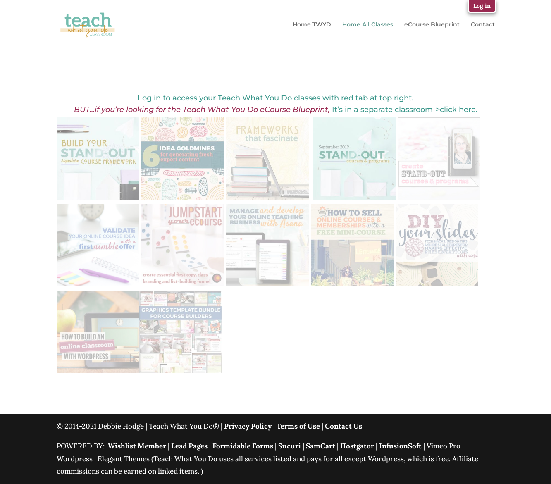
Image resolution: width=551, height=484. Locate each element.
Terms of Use (298, 426)
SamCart (320, 446)
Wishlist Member (137, 446)
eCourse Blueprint (432, 24)
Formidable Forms (242, 446)
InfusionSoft (400, 446)
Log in (482, 6)
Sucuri (290, 446)
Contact (483, 24)
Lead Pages (189, 446)
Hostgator (357, 446)
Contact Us (343, 426)
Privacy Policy (248, 426)
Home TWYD (312, 24)
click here (458, 109)
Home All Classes (367, 24)
